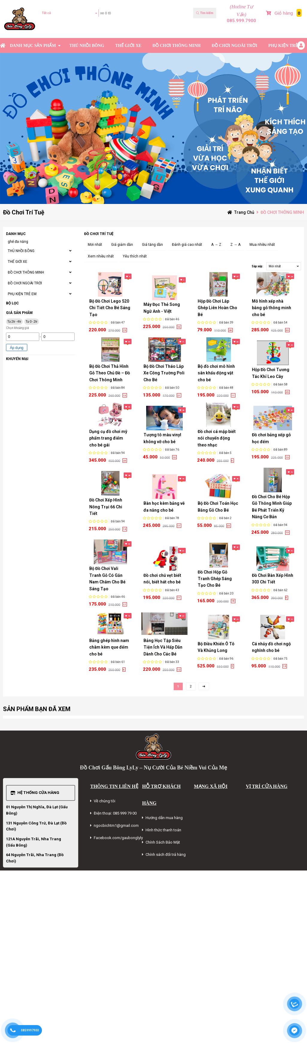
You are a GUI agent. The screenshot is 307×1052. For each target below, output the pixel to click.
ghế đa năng (18, 242)
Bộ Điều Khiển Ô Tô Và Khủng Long (216, 647)
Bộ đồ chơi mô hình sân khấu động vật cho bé (216, 373)
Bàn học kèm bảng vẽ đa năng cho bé (164, 506)
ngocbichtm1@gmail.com (116, 825)
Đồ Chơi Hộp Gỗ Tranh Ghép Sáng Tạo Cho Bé (215, 579)
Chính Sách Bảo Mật (163, 842)
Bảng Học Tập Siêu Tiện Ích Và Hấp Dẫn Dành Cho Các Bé (162, 647)
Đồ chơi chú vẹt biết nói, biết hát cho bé (162, 578)
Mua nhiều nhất (262, 245)
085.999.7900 (241, 20)
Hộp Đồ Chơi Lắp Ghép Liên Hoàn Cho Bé (217, 308)
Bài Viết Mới (294, 30)
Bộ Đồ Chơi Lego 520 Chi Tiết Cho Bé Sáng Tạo (109, 308)
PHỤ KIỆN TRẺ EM (287, 45)
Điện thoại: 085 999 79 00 (115, 813)
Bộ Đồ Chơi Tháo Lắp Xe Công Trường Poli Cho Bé (163, 373)
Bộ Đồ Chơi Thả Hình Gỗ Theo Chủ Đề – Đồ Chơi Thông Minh (109, 373)
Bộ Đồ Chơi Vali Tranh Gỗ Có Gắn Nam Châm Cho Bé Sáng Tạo (107, 578)
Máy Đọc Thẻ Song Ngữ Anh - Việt (161, 307)
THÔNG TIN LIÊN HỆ (114, 786)
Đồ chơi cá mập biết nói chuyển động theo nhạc (217, 438)
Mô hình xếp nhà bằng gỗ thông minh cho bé (271, 308)
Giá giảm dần (122, 245)
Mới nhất (95, 245)
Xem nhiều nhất (101, 256)
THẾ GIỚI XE (128, 45)
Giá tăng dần (152, 245)
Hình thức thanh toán (163, 830)
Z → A (235, 245)
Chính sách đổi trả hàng (166, 854)
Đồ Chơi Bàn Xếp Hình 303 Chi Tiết (272, 578)
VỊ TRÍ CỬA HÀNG (267, 786)
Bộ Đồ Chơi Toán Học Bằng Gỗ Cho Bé (218, 506)
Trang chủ (244, 212)
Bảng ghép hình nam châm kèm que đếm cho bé (109, 647)
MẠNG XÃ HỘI (211, 786)
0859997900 (30, 1030)
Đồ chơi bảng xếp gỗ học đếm (271, 438)
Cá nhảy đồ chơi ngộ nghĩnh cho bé (271, 647)
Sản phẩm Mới (272, 30)
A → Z (216, 245)
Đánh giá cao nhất (187, 245)
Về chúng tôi (104, 801)
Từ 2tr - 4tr (14, 321)
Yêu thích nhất (135, 256)
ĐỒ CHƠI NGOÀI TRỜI (234, 45)
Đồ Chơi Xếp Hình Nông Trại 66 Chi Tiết (105, 507)
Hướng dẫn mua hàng (164, 817)
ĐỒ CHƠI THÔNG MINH (176, 45)
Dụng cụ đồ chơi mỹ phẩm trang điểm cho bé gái (108, 438)
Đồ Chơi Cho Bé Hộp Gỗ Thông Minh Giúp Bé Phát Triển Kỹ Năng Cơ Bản (272, 506)
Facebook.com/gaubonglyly (118, 837)
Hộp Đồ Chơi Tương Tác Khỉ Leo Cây (270, 373)
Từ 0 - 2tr (31, 321)
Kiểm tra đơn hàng (58, 30)
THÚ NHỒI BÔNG (86, 45)
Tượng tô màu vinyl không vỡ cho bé (162, 438)
